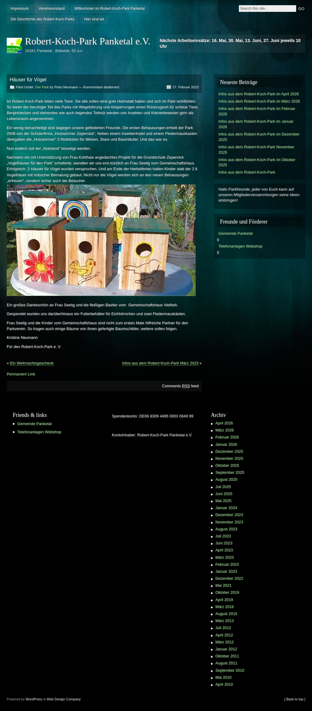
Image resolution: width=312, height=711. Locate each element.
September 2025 (229, 472)
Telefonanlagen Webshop (240, 246)
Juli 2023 (223, 536)
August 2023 (226, 529)
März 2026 (224, 430)
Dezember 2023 (229, 514)
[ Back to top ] (295, 699)
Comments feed (180, 386)
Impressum (20, 8)
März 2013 (224, 620)
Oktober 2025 (227, 465)
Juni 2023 (223, 543)
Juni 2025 (223, 493)
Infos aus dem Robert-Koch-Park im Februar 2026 (256, 111)
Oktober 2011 (227, 656)
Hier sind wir (94, 19)
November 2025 (229, 458)
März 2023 (224, 557)
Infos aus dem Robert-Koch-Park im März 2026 (259, 101)
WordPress (34, 699)
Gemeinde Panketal (235, 233)
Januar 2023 (226, 571)
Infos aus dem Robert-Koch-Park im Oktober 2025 (256, 162)
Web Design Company (64, 699)
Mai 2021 (223, 585)
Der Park (42, 87)
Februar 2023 (227, 564)
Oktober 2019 (227, 592)
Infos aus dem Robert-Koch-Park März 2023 (160, 363)
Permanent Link (21, 374)
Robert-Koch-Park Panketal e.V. (88, 41)
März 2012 (224, 642)
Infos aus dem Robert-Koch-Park (246, 172)
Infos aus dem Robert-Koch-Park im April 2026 (258, 94)
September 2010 (229, 670)
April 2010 (224, 684)
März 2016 (224, 606)
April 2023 (224, 550)
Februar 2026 (227, 437)
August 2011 (226, 663)
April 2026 (224, 423)
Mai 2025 (223, 500)
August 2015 (226, 613)
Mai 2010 (223, 677)
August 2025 (226, 479)
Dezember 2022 (229, 578)
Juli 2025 (223, 486)
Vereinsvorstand (51, 8)
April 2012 (224, 635)
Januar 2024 (226, 507)
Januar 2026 (226, 444)
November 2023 (229, 522)
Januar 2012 (226, 649)
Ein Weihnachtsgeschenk (32, 363)
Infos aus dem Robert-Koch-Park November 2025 (256, 150)
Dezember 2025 (229, 451)
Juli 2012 (223, 627)
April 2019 (224, 599)
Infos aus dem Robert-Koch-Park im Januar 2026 (255, 124)
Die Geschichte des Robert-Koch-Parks (42, 19)
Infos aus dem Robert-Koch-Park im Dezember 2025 (259, 137)
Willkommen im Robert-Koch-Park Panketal (109, 8)
